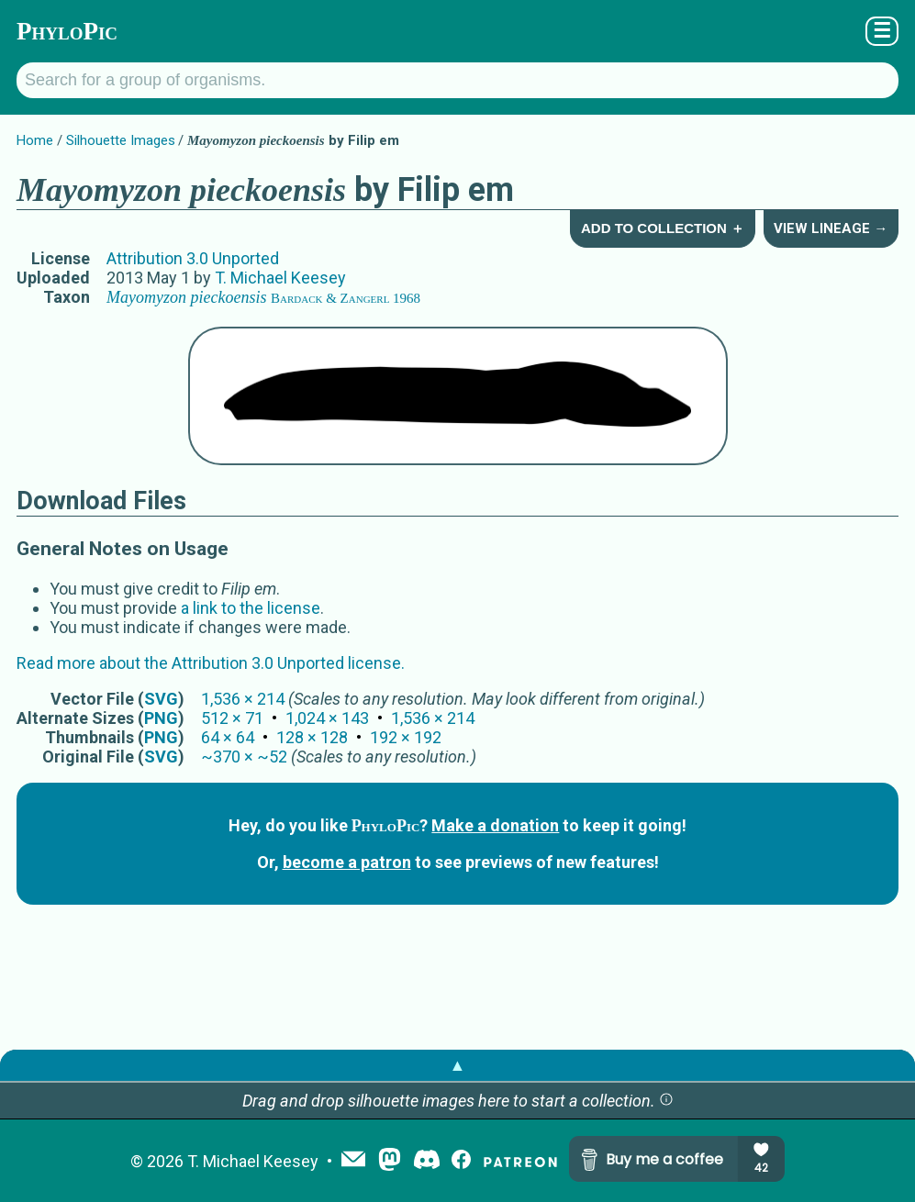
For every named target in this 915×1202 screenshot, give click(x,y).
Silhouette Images (120, 140)
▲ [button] (458, 1064)
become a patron (347, 862)
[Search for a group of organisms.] (457, 80)
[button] (666, 1100)
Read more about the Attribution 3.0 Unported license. (211, 663)
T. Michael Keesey (280, 277)
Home (35, 140)
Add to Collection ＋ (662, 228)
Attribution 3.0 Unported (192, 258)
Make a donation (495, 825)
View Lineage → (830, 228)
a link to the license (250, 608)
